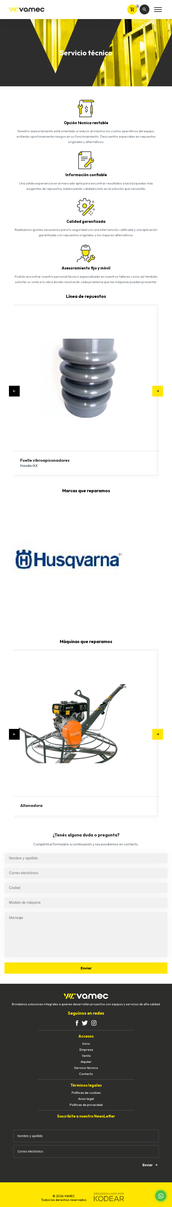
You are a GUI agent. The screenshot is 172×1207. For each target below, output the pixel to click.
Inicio (86, 1043)
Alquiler (86, 1062)
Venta (86, 1055)
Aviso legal (86, 1098)
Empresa (86, 1049)
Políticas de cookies (86, 1092)
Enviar (86, 968)
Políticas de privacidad (86, 1105)
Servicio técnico (86, 1068)
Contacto (86, 1074)
